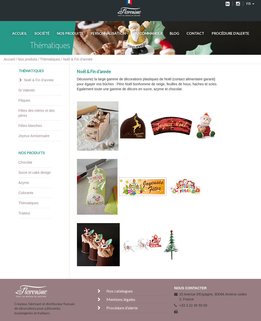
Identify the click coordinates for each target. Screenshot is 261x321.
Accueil (19, 33)
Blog (174, 33)
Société (41, 33)
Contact (195, 33)
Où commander (147, 33)
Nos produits (70, 33)
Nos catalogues (114, 291)
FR (250, 4)
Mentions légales (115, 299)
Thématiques (50, 59)
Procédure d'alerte (230, 33)
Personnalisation (108, 33)
